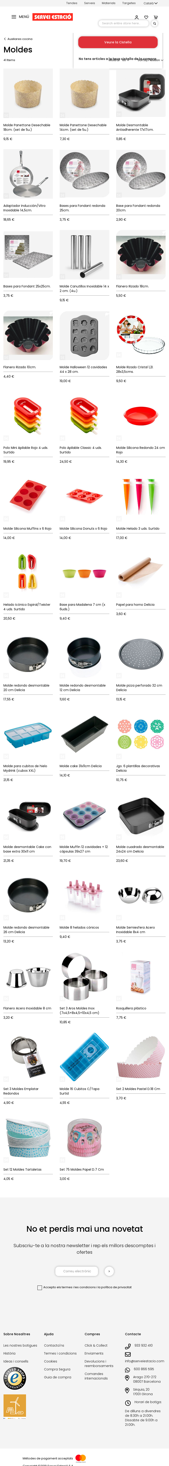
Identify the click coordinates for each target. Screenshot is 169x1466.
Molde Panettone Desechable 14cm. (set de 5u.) (83, 127)
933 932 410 (144, 1345)
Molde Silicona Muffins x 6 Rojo (27, 528)
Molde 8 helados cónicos (79, 927)
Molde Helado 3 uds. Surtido (137, 528)
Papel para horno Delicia (135, 604)
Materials (108, 3)
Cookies (50, 1361)
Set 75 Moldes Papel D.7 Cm (82, 1169)
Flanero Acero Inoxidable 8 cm (27, 1008)
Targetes (129, 3)
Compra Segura (57, 1369)
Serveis (89, 3)
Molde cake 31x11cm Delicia (81, 766)
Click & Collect (96, 1345)
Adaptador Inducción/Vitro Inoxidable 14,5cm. (24, 208)
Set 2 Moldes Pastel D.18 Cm (138, 1089)
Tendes (71, 3)
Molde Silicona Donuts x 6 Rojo (83, 528)
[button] (151, 3)
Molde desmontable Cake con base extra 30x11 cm (27, 849)
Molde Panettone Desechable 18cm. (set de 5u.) (26, 127)
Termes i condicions (60, 1353)
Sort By (143, 60)
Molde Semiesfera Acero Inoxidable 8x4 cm (135, 929)
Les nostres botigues (20, 1345)
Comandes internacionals (96, 1376)
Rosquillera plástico (131, 1008)
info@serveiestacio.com (144, 1361)
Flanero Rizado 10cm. (19, 367)
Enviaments (94, 1353)
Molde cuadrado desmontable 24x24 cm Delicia (140, 849)
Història (9, 1353)
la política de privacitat (115, 1287)
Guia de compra (57, 1377)
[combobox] (124, 23)
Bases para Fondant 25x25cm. (27, 286)
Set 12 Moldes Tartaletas (22, 1169)
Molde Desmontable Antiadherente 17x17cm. (135, 127)
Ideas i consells (15, 1361)
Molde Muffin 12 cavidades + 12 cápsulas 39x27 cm (84, 849)
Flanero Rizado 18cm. (132, 286)
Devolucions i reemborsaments (99, 1363)
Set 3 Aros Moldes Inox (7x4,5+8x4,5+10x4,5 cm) (79, 1010)
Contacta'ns (54, 1345)
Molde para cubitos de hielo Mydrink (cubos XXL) (25, 768)
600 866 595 (144, 1369)
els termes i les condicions (76, 1287)
